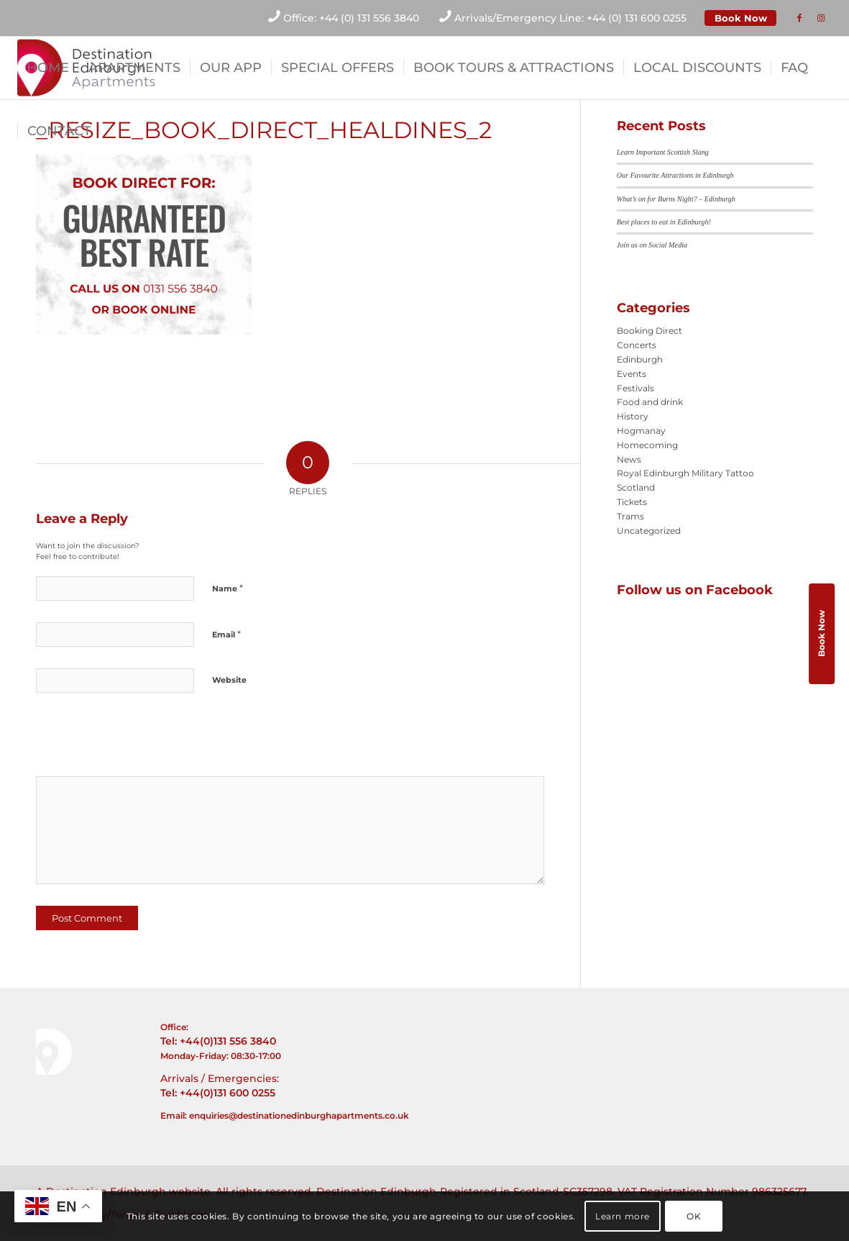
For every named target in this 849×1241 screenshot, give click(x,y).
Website (229, 680)
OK (694, 1216)
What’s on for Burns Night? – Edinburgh (676, 199)
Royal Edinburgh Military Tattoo (685, 473)
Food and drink (650, 401)
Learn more (622, 1216)
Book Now (741, 18)
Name (227, 588)
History (632, 416)
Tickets (632, 501)
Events (631, 373)
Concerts (636, 345)
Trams (630, 516)
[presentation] (134, 739)
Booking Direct (649, 330)
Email (226, 634)
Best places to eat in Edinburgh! (664, 222)
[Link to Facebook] (799, 18)
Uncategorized (649, 530)
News (629, 459)
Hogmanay (641, 430)
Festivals (635, 388)
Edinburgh (640, 359)
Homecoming (647, 445)
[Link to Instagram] (821, 18)
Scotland (636, 487)
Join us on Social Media (652, 245)
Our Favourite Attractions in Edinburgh (675, 175)
